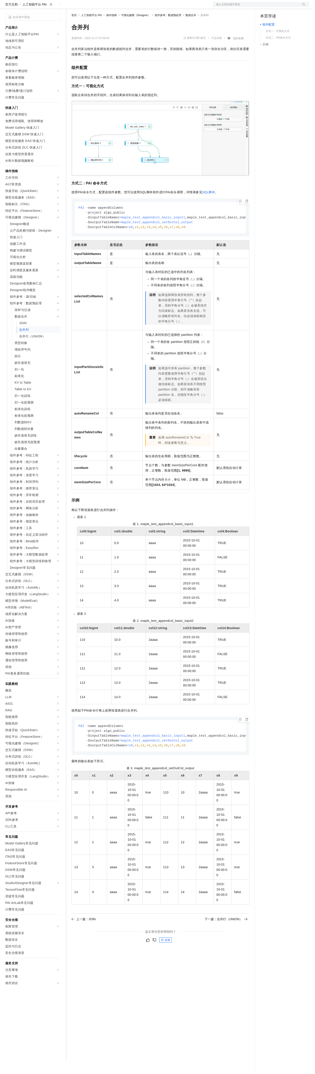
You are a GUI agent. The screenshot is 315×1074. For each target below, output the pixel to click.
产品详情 (216, 52)
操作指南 (111, 29)
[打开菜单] (7, 7)
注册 (286, 7)
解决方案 (71, 7)
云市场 (107, 7)
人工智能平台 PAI (34, 18)
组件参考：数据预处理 (168, 29)
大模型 (45, 7)
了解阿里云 (145, 7)
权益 (85, 7)
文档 (255, 7)
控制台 (276, 7)
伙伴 (119, 7)
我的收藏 (238, 52)
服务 (130, 7)
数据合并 (191, 29)
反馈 (165, 956)
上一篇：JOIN (83, 935)
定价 (95, 7)
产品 (57, 7)
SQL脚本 (208, 206)
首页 (74, 29)
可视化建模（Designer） (135, 29)
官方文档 (11, 18)
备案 (265, 7)
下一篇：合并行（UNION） (226, 935)
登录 (302, 7)
